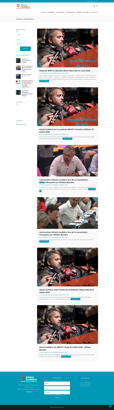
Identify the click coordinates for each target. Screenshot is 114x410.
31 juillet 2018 (42, 134)
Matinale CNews (26, 74)
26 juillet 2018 (42, 185)
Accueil (43, 12)
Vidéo (66, 73)
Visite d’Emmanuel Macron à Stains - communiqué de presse (27, 68)
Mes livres (86, 12)
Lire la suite (44, 81)
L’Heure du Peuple (85, 386)
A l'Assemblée (60, 185)
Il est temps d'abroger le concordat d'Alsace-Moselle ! (27, 93)
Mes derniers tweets (21, 124)
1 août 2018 (41, 73)
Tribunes (78, 12)
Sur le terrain (60, 12)
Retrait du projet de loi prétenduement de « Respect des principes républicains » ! (27, 83)
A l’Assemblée (50, 12)
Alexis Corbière (50, 73)
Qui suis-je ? (94, 12)
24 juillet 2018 (42, 237)
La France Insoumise (85, 384)
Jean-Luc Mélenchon (85, 382)
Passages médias (70, 12)
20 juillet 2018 (42, 352)
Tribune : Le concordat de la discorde (26, 60)
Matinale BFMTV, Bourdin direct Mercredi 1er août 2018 (64, 71)
